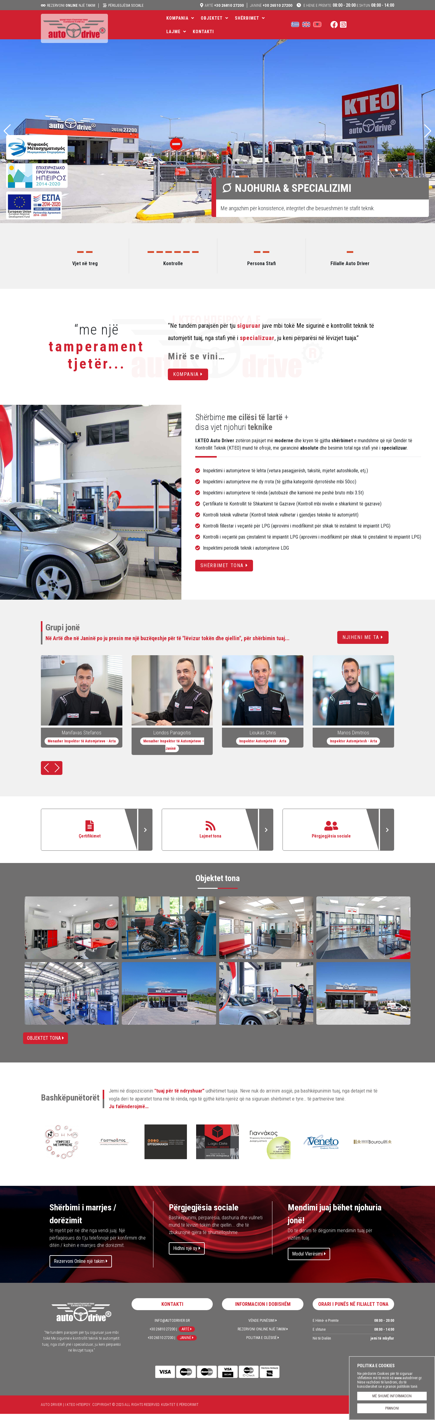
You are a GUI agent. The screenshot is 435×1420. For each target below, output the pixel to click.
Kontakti (308, 24)
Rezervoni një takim (71, 5)
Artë (187, 1335)
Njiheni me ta (362, 637)
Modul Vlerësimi (309, 1260)
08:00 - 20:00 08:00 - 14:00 (348, 5)
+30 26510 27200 (271, 5)
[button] (428, 131)
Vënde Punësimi (262, 1327)
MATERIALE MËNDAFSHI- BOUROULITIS (372, 1148)
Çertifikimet (96, 833)
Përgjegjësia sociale (126, 5)
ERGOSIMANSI (165, 1148)
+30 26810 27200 (223, 5)
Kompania (177, 24)
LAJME (278, 24)
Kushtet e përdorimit (180, 1411)
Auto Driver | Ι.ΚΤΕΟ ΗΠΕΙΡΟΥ (79, 33)
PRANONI (392, 1408)
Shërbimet (247, 24)
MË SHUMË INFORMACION (392, 1396)
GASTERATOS (114, 1148)
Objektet (212, 24)
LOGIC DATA (217, 1148)
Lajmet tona (217, 833)
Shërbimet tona (224, 565)
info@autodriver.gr (172, 1327)
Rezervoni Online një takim (81, 1267)
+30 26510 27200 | (161, 1344)
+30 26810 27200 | (163, 1335)
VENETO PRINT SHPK (321, 1148)
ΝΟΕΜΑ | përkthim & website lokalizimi (62, 1148)
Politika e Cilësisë (262, 1344)
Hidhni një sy (186, 1254)
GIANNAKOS (269, 1148)
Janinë (187, 1344)
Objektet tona (45, 1044)
